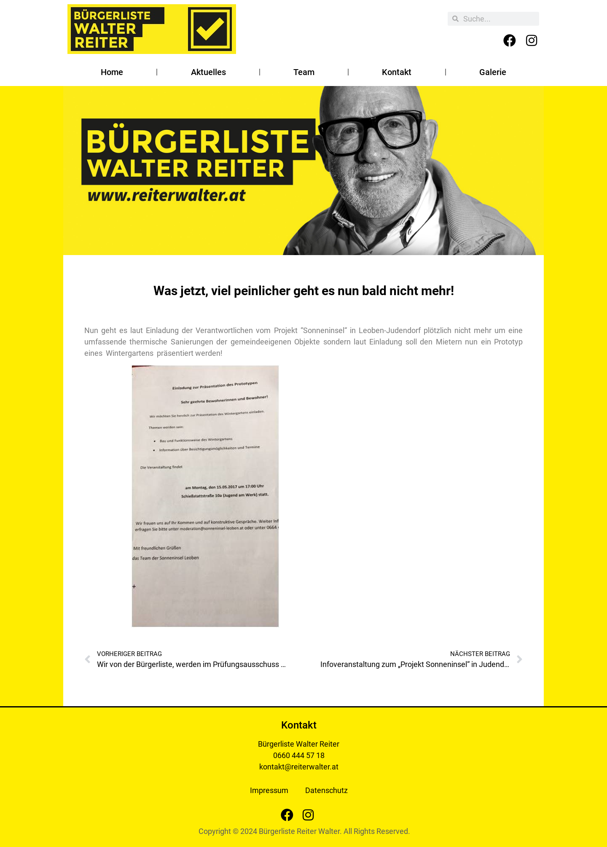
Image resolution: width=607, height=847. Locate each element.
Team (303, 72)
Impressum (269, 790)
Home (112, 72)
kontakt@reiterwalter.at (298, 766)
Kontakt (396, 72)
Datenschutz (326, 790)
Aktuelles (208, 72)
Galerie (492, 72)
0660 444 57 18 (299, 755)
